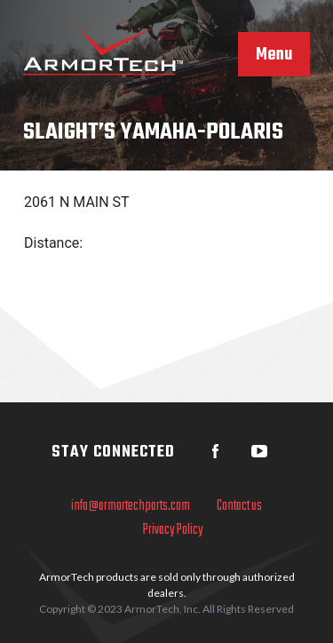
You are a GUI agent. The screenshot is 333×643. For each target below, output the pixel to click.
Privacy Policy (173, 530)
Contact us (239, 506)
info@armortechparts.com (130, 506)
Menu (274, 55)
